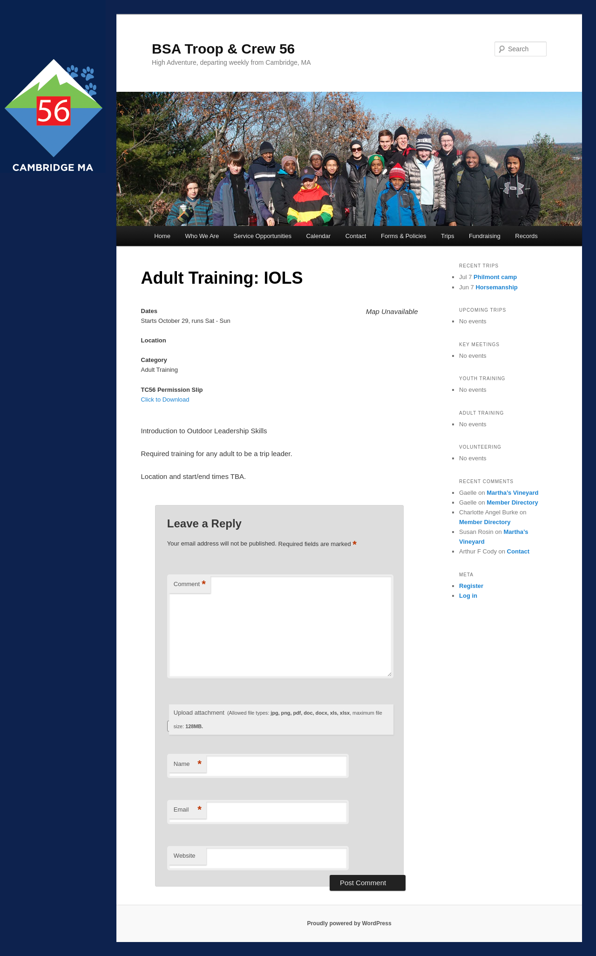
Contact (355, 235)
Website (185, 855)
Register (471, 585)
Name (188, 764)
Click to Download (165, 399)
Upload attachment (278, 719)
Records (526, 235)
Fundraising (485, 235)
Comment (190, 584)
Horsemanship (496, 287)
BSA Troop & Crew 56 (223, 48)
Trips (447, 235)
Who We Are (202, 235)
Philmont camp (495, 276)
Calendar (318, 235)
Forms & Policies (404, 235)
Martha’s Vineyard (512, 492)
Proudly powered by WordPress (349, 923)
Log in (468, 595)
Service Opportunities (262, 235)
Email (188, 810)
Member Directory (512, 502)
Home (162, 235)
